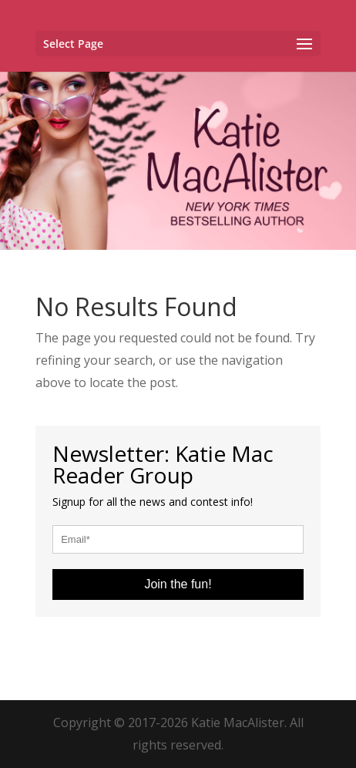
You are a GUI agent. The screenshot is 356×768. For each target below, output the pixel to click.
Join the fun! (177, 584)
